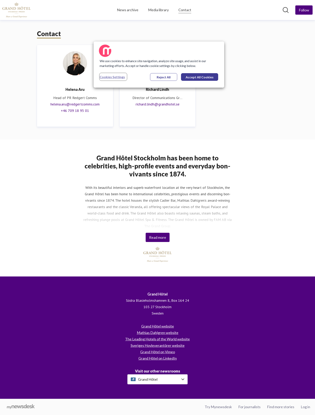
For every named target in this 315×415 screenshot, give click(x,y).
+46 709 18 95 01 (75, 110)
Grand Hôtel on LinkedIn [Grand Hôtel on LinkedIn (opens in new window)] (157, 358)
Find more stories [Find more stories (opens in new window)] (280, 407)
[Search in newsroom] (285, 10)
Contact (184, 9)
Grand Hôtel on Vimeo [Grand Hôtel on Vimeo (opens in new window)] (157, 352)
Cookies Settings (112, 77)
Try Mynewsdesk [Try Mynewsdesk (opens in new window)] (218, 407)
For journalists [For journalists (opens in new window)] (249, 407)
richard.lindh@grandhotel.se (157, 104)
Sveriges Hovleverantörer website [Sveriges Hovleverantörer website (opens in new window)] (158, 345)
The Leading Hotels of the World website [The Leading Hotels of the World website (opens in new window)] (157, 339)
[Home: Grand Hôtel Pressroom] (16, 10)
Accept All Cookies (200, 77)
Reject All (164, 77)
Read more (157, 237)
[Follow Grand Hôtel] (304, 10)
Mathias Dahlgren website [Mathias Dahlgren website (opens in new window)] (157, 332)
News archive (127, 10)
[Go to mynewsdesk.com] (21, 407)
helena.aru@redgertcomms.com (75, 104)
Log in (305, 407)
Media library (158, 10)
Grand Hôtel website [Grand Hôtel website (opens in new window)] (157, 326)
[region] (159, 65)
